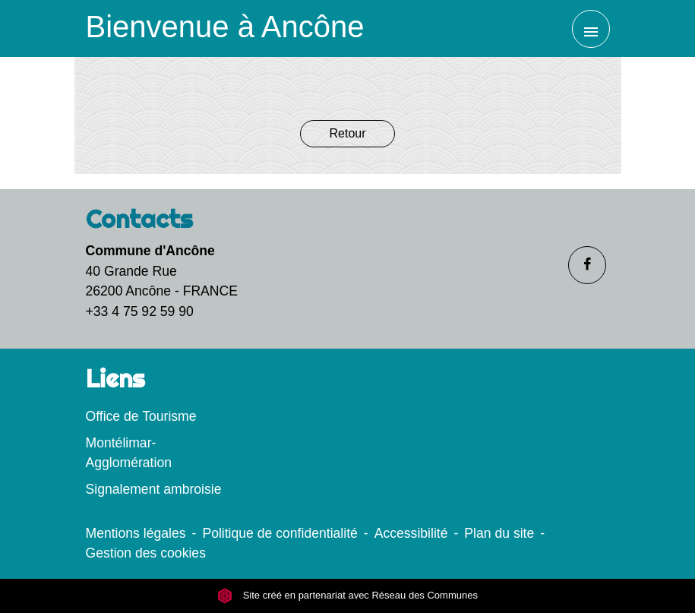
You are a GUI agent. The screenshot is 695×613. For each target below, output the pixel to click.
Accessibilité (411, 533)
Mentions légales (136, 533)
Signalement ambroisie (154, 489)
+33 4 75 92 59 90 (140, 311)
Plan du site (499, 533)
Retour (347, 133)
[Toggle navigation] (591, 29)
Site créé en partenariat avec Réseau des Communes (347, 595)
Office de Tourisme (141, 416)
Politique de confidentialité (279, 533)
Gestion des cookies (146, 553)
